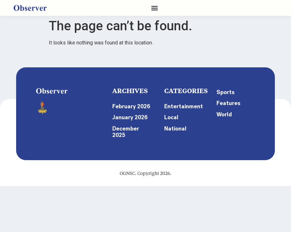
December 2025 (126, 139)
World (224, 116)
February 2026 (124, 110)
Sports (225, 92)
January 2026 (130, 125)
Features (228, 104)
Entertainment (183, 107)
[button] (154, 8)
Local (171, 118)
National (175, 130)
